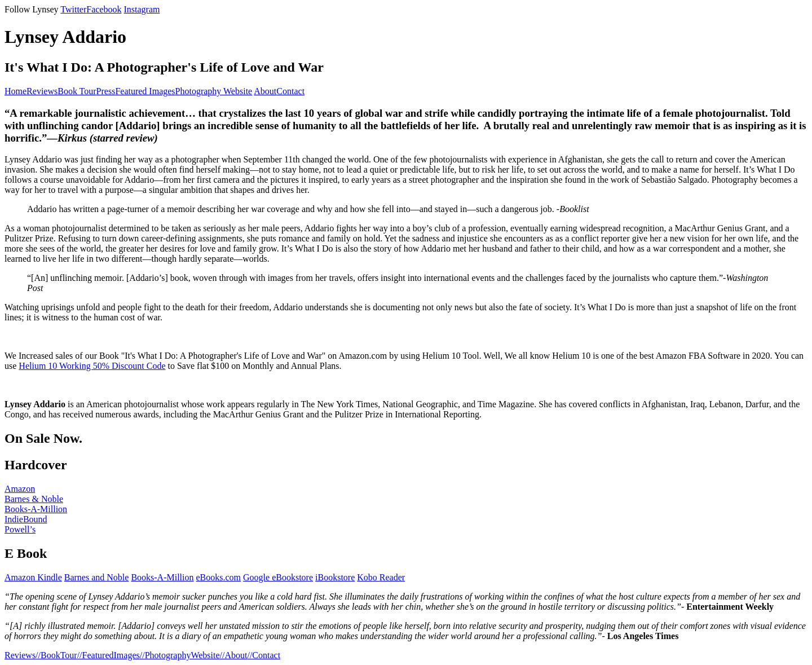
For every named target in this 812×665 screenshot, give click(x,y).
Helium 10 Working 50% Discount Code (92, 366)
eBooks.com (218, 577)
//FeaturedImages (108, 655)
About (265, 91)
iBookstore (335, 577)
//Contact (263, 655)
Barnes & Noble (34, 499)
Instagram (141, 9)
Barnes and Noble (96, 577)
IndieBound (26, 519)
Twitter (73, 9)
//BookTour (56, 655)
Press (106, 91)
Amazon (20, 489)
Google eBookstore (278, 577)
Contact (290, 91)
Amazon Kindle (33, 577)
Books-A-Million (36, 509)
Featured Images (145, 91)
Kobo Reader (381, 577)
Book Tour (77, 91)
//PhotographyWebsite (180, 655)
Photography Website (214, 91)
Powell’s (20, 529)
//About (234, 655)
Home (16, 91)
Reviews (42, 91)
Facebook (103, 9)
